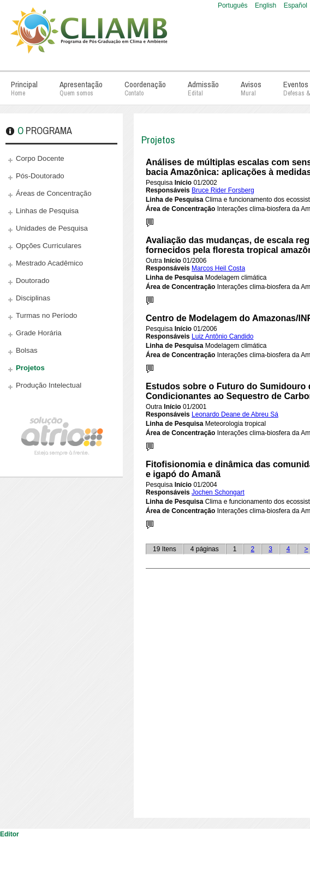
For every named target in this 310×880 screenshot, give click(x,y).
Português (233, 5)
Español (295, 5)
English (266, 5)
